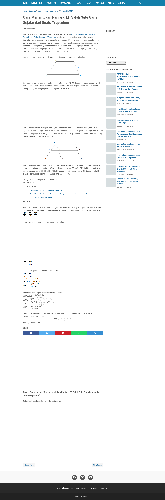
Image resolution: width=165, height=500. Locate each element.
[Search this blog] (140, 3)
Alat (89, 3)
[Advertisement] (63, 108)
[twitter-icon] (82, 477)
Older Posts (97, 465)
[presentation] (25, 296)
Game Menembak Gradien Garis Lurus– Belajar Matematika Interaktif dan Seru (59, 194)
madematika (32, 3)
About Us (65, 488)
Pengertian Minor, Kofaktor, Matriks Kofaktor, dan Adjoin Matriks (127, 181)
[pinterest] (63, 333)
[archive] (116, 63)
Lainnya (121, 3)
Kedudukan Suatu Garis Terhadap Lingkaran (46, 190)
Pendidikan (51, 3)
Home (58, 488)
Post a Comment (29, 29)
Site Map (84, 488)
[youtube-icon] (90, 477)
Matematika (65, 3)
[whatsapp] (79, 333)
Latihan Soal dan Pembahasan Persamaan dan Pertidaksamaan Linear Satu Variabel (129, 134)
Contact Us (75, 488)
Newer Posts (29, 465)
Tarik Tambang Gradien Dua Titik (42, 197)
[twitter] (47, 333)
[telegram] (95, 333)
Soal (79, 3)
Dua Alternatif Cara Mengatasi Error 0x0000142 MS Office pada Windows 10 (129, 169)
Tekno (111, 3)
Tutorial (100, 3)
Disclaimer (93, 488)
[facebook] (31, 333)
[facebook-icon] (74, 477)
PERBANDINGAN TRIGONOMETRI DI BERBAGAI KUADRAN (128, 76)
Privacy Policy (104, 488)
